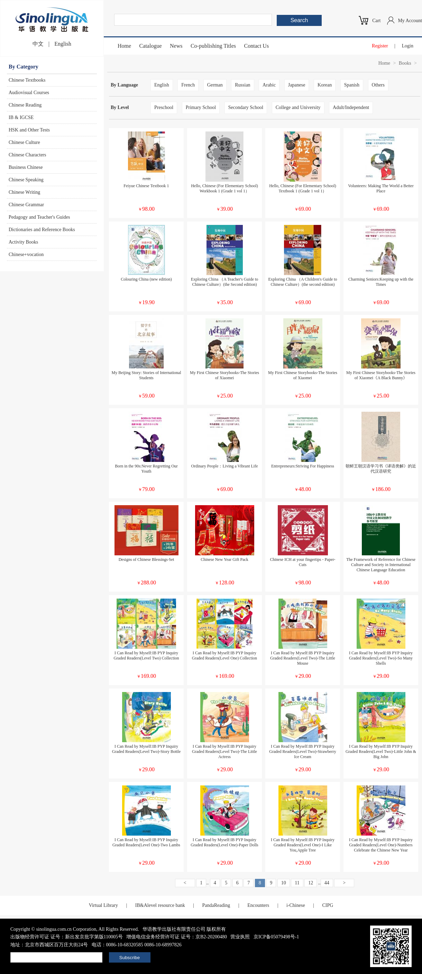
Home (124, 46)
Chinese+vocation (26, 254)
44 (326, 882)
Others (378, 85)
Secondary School (245, 107)
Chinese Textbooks (27, 80)
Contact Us (256, 46)
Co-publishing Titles (213, 46)
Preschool (163, 107)
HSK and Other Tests (29, 130)
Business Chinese (26, 167)
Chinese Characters (27, 154)
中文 (38, 44)
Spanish (351, 85)
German (215, 85)
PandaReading (216, 905)
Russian (242, 85)
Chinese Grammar (26, 204)
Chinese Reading (25, 105)
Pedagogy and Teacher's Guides (39, 217)
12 (310, 882)
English (62, 44)
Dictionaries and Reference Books (42, 229)
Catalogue (150, 46)
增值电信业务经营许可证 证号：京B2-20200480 (176, 936)
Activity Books (23, 242)
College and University (298, 107)
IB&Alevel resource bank (160, 905)
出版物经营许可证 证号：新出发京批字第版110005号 (66, 936)
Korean (325, 85)
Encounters (258, 905)
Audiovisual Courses (29, 92)
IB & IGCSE (21, 117)
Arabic (269, 85)
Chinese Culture (24, 142)
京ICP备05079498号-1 (276, 936)
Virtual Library (103, 905)
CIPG (327, 905)
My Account (410, 20)
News (176, 46)
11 (297, 882)
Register (380, 45)
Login (407, 45)
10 (283, 882)
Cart (376, 20)
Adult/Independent (351, 107)
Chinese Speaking (26, 179)
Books (405, 63)
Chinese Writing (24, 192)
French (188, 85)
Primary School (201, 107)
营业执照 (240, 936)
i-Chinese (295, 905)
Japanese (296, 85)
